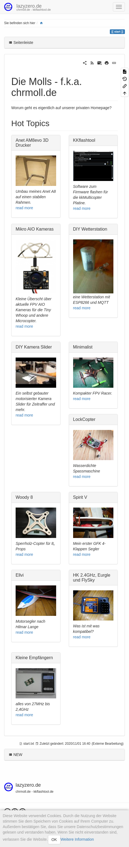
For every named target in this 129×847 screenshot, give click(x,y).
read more (24, 208)
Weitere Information (77, 839)
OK (54, 839)
